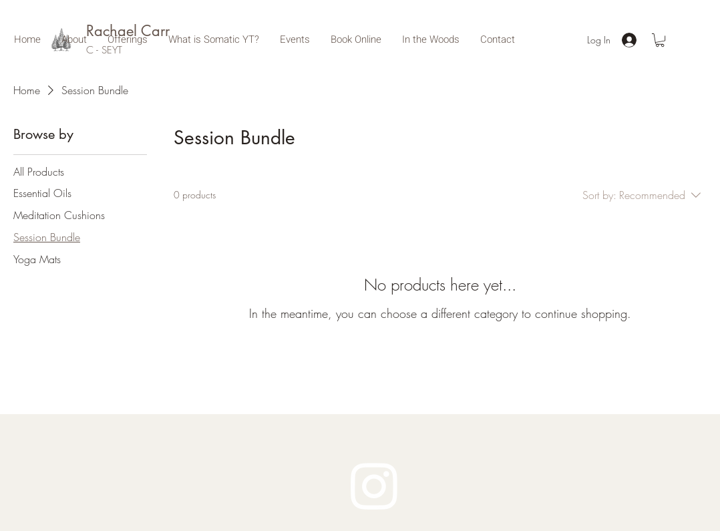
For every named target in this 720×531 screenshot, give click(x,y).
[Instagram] (374, 485)
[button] (660, 40)
